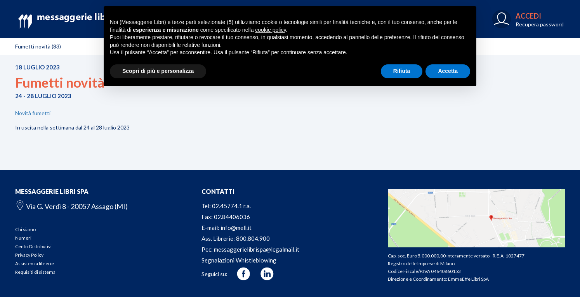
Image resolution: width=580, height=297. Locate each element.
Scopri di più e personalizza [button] (158, 71)
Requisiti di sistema (35, 272)
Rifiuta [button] (401, 71)
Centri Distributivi (33, 246)
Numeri (23, 238)
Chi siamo (25, 229)
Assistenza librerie (34, 263)
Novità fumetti (32, 113)
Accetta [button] (448, 71)
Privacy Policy (29, 255)
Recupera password (540, 24)
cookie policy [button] (270, 30)
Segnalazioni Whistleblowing (238, 260)
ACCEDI (528, 16)
